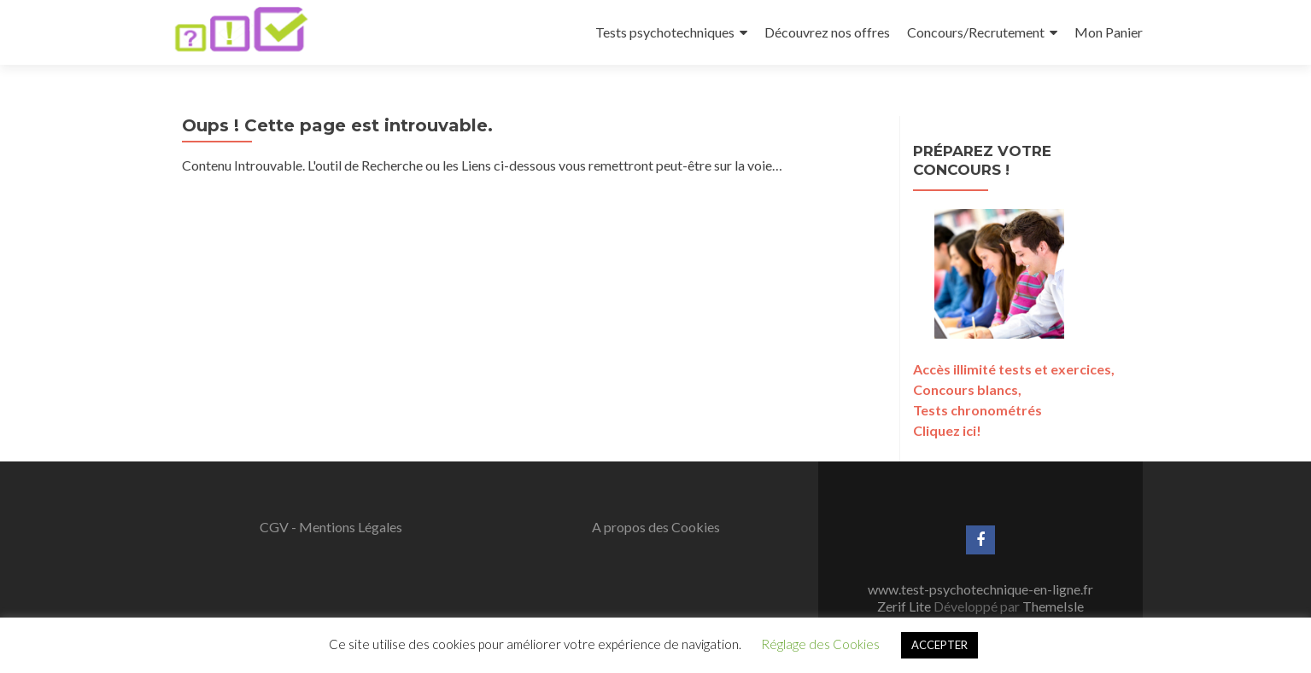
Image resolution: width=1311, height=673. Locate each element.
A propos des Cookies (656, 527)
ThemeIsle (1053, 606)
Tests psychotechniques (665, 32)
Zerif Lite (905, 606)
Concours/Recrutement (976, 32)
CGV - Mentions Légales (331, 527)
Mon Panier (1108, 32)
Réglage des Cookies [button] (820, 644)
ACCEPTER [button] (939, 645)
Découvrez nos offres (827, 32)
